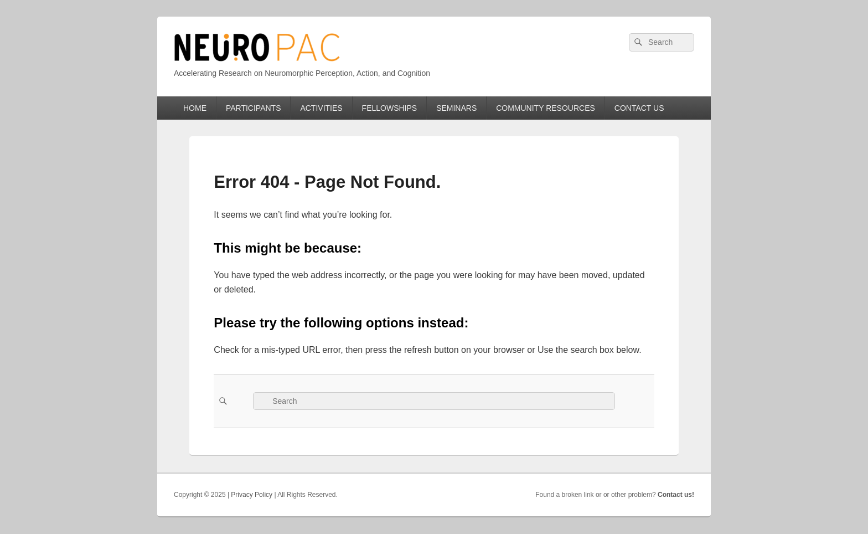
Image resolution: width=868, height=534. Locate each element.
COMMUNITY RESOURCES (545, 108)
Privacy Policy (251, 495)
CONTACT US (639, 108)
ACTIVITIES (321, 108)
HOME (194, 108)
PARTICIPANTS (253, 108)
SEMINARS (456, 108)
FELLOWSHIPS (389, 108)
